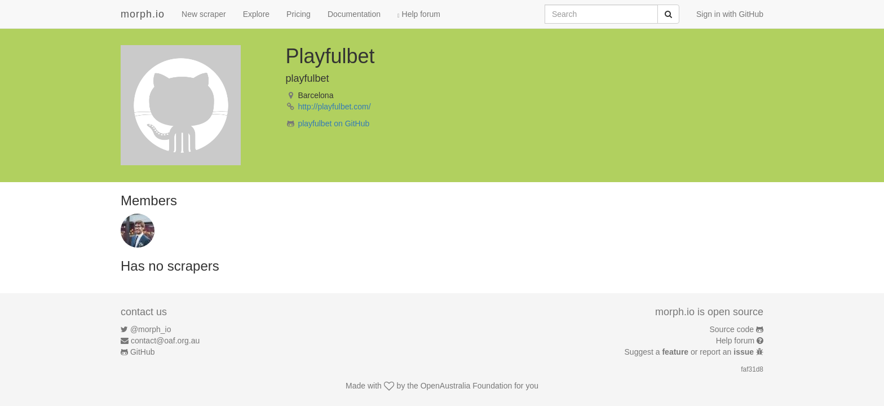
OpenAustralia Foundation (466, 385)
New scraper (204, 14)
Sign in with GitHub (729, 14)
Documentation (354, 14)
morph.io (143, 14)
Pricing (298, 14)
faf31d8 (752, 369)
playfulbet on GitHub (333, 123)
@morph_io (150, 329)
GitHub (142, 351)
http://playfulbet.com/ (334, 106)
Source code (732, 329)
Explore (256, 14)
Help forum (418, 14)
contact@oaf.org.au (165, 340)
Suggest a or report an (690, 351)
